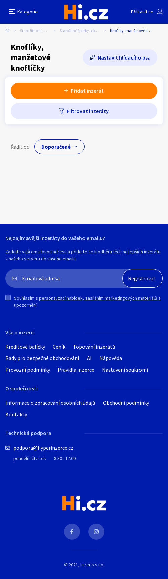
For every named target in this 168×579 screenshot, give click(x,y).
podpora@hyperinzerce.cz (43, 447)
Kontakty (16, 414)
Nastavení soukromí (125, 369)
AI (89, 358)
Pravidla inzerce (76, 369)
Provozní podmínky (27, 369)
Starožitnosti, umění (37, 30)
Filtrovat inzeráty (88, 111)
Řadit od (20, 146)
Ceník (59, 346)
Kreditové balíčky (25, 346)
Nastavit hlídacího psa (124, 57)
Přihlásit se (142, 12)
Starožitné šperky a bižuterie (83, 30)
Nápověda (110, 358)
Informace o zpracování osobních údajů (50, 402)
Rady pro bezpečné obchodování (42, 358)
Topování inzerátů (94, 346)
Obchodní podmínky (126, 402)
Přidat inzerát (87, 90)
